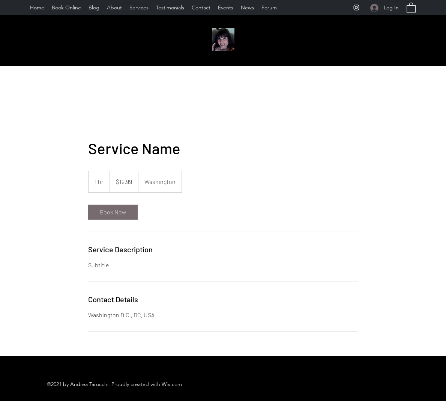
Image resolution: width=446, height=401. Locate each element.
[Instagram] (356, 7)
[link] (113, 212)
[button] (411, 7)
